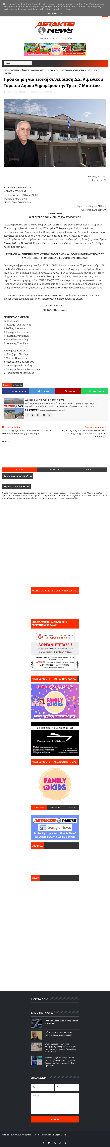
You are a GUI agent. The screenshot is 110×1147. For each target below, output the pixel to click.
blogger (20, 469)
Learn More (51, 13)
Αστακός (15, 70)
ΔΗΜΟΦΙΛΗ (54, 807)
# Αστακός (17, 385)
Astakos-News (8, 1134)
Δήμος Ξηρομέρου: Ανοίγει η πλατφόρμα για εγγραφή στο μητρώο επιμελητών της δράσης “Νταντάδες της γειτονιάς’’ (61, 1048)
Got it (63, 13)
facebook (54, 469)
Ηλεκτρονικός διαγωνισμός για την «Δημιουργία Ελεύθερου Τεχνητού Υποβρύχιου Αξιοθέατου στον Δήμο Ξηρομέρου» (60, 1061)
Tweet (43, 391)
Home (6, 70)
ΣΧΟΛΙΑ (71, 807)
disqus (89, 469)
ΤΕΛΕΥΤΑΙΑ (38, 807)
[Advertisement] (55, 457)
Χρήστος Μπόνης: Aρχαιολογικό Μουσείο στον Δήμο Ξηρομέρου (58, 1033)
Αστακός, (51, 92)
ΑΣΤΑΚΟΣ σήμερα (55, 861)
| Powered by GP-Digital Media (53, 1134)
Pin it (70, 391)
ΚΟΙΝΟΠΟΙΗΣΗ (17, 391)
